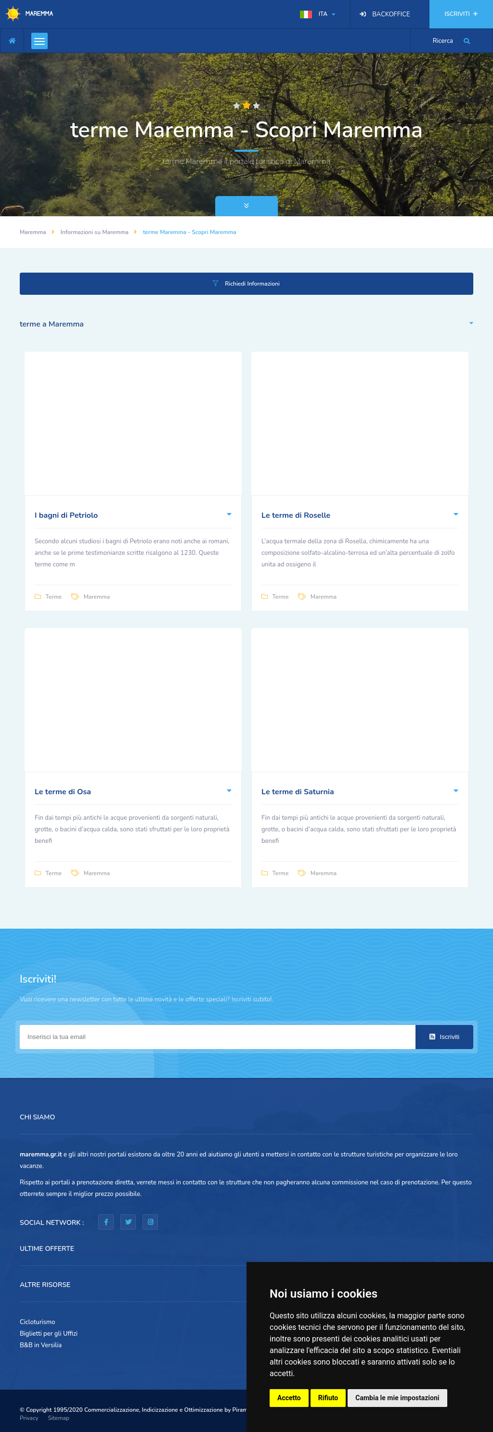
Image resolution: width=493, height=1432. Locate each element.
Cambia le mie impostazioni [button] (397, 1398)
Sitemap (58, 1418)
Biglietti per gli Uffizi (49, 1333)
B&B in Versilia (41, 1345)
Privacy (29, 1418)
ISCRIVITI (461, 14)
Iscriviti (444, 1036)
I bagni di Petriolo (66, 515)
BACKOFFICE (391, 14)
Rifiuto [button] (328, 1398)
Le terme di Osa (63, 792)
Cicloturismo (37, 1322)
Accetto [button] (289, 1398)
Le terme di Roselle (295, 515)
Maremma (33, 232)
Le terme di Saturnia (297, 792)
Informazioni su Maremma (95, 232)
